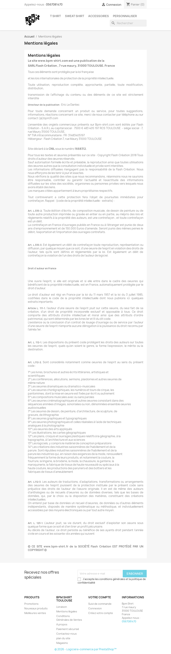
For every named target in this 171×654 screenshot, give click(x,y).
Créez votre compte (100, 613)
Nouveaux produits (36, 608)
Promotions (31, 603)
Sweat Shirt (74, 16)
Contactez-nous (66, 633)
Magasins (62, 643)
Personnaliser (125, 16)
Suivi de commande (100, 603)
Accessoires (98, 16)
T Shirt (55, 16)
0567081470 (54, 4)
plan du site (63, 638)
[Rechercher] (128, 23)
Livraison (61, 606)
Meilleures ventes (35, 613)
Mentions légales (66, 611)
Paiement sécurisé (67, 629)
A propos (61, 624)
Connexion (95, 608)
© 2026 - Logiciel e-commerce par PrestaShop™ (85, 649)
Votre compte (99, 597)
